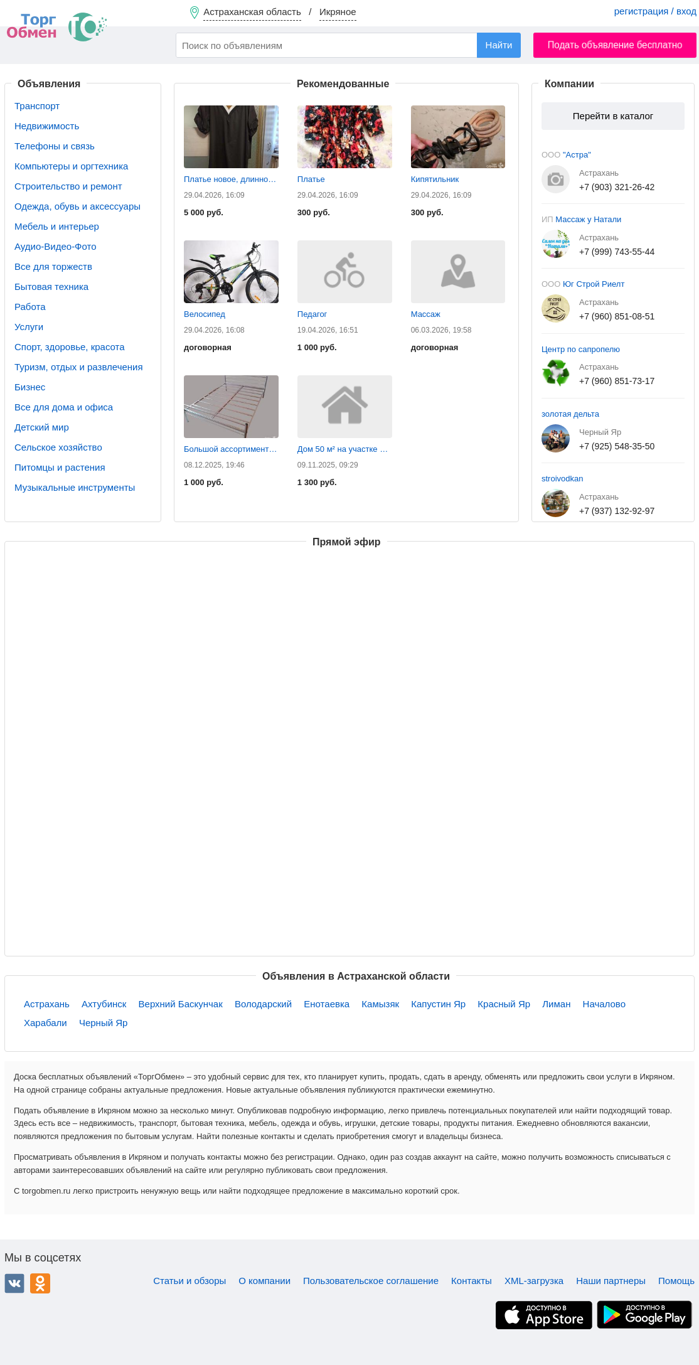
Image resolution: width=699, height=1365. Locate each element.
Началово (604, 1003)
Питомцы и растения (59, 467)
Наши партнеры (611, 1280)
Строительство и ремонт (68, 186)
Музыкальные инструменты (74, 487)
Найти (499, 45)
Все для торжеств (53, 266)
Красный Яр (504, 1003)
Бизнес (29, 387)
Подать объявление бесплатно (615, 45)
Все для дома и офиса (63, 407)
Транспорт (37, 105)
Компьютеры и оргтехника (71, 166)
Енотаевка (327, 1003)
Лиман (556, 1003)
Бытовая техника (51, 286)
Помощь (676, 1280)
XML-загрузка (533, 1280)
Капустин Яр (438, 1003)
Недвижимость (46, 125)
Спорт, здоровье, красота (69, 346)
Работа (30, 306)
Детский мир (41, 427)
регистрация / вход (655, 11)
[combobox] (348, 45)
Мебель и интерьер (56, 226)
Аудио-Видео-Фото (55, 246)
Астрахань (47, 1003)
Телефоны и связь (54, 146)
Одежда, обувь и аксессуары (77, 206)
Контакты (471, 1280)
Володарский (263, 1003)
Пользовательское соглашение (371, 1280)
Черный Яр (103, 1022)
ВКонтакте (14, 1283)
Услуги (28, 326)
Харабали (45, 1022)
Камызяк (380, 1003)
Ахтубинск (104, 1003)
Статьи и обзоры (189, 1280)
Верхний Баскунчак (181, 1003)
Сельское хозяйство (58, 447)
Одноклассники (40, 1283)
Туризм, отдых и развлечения (78, 366)
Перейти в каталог (613, 115)
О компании (264, 1280)
